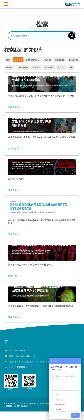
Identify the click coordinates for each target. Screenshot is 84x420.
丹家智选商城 (21, 367)
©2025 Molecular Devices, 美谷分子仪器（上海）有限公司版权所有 (28, 404)
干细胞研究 (73, 60)
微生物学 (10, 67)
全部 (8, 60)
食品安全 (61, 67)
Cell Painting (23, 67)
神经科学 (36, 67)
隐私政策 (24, 406)
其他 (71, 67)
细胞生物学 (60, 60)
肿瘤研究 (47, 60)
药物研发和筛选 (32, 60)
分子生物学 (49, 67)
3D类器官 (18, 60)
